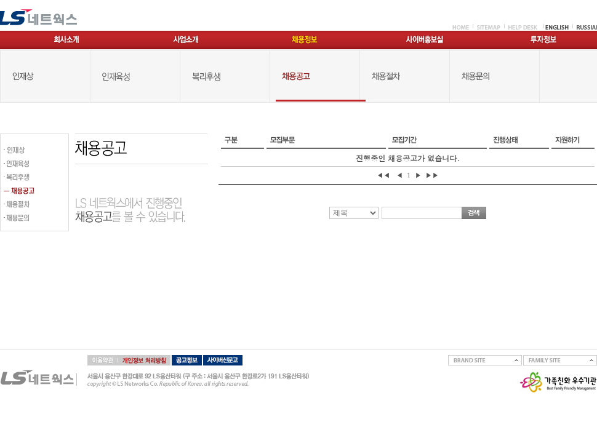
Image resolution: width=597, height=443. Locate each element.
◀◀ (383, 175)
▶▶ (432, 175)
